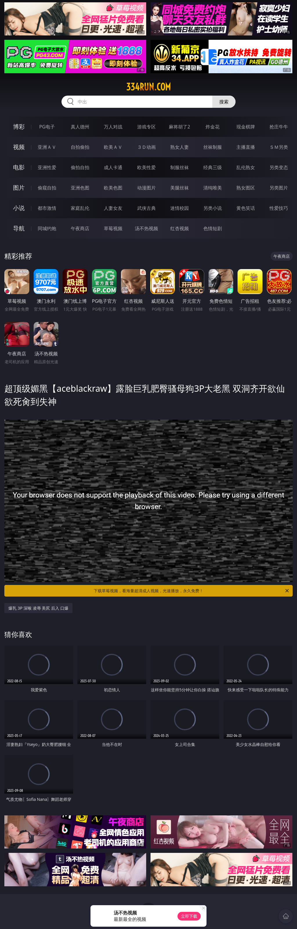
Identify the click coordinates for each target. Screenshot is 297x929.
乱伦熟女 (245, 167)
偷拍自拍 (80, 167)
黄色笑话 (245, 208)
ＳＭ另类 (278, 147)
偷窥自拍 (47, 188)
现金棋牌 (245, 126)
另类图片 (278, 188)
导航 (19, 228)
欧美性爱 (146, 167)
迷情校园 (179, 208)
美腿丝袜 (179, 188)
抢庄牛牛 (278, 126)
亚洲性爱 (47, 167)
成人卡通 (113, 167)
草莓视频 (113, 228)
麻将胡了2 (179, 126)
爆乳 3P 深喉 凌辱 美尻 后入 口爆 (38, 608)
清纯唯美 (212, 188)
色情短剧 (212, 228)
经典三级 (212, 167)
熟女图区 (245, 188)
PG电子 (47, 126)
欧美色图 (113, 188)
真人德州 (80, 126)
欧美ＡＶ (113, 147)
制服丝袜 (179, 167)
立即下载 (189, 916)
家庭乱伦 (80, 208)
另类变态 (278, 167)
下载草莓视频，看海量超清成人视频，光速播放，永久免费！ (192, 590)
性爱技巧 (278, 208)
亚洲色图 (80, 188)
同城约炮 (47, 228)
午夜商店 (80, 228)
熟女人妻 (179, 147)
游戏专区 (146, 126)
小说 (19, 208)
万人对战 (113, 126)
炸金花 (213, 126)
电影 (19, 167)
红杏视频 (179, 228)
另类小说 (212, 208)
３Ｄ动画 (146, 147)
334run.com (148, 87)
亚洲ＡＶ (47, 147)
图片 (19, 187)
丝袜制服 (212, 147)
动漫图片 (146, 188)
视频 (19, 147)
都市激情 (47, 208)
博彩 (19, 126)
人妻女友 (113, 208)
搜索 (224, 102)
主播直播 (245, 147)
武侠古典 (146, 208)
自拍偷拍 (80, 147)
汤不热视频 (146, 228)
